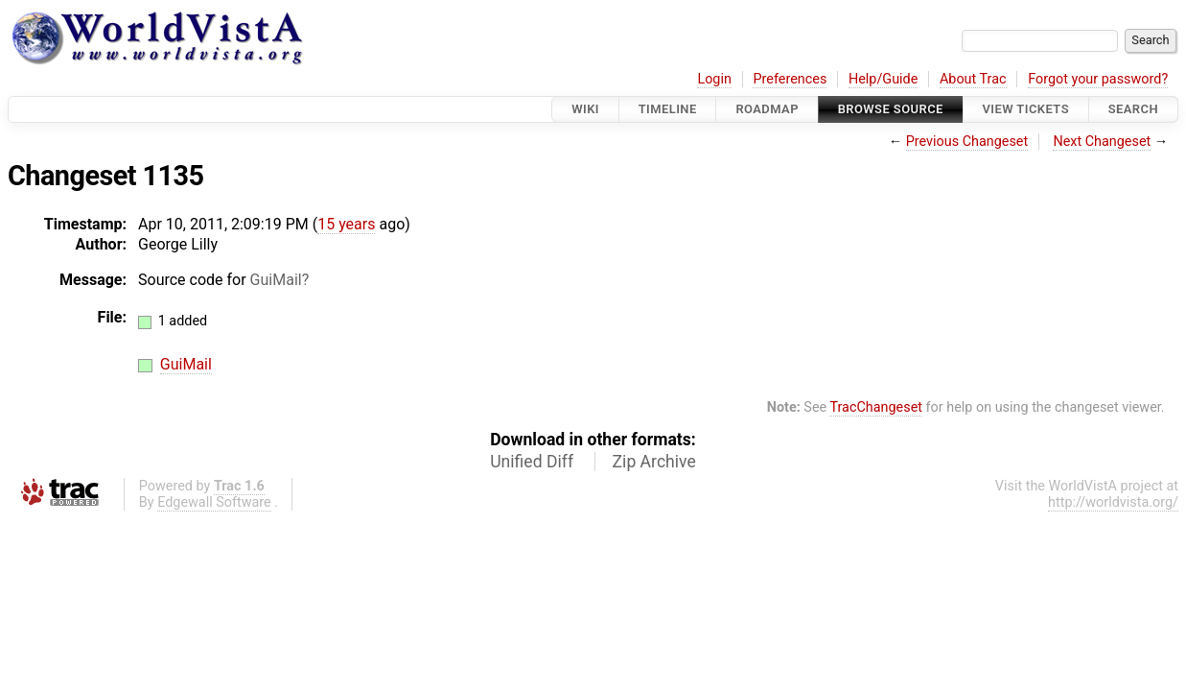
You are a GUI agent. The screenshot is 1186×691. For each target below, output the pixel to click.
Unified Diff (531, 461)
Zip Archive (654, 461)
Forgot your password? (1098, 79)
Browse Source (890, 109)
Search (1133, 109)
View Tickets (1026, 109)
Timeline (668, 109)
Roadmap (767, 109)
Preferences (789, 79)
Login (714, 79)
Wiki (585, 109)
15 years (346, 224)
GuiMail (276, 280)
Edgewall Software (214, 502)
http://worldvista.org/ (1113, 502)
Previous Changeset (967, 141)
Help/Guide (883, 79)
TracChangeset (875, 407)
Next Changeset (1102, 141)
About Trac (973, 79)
